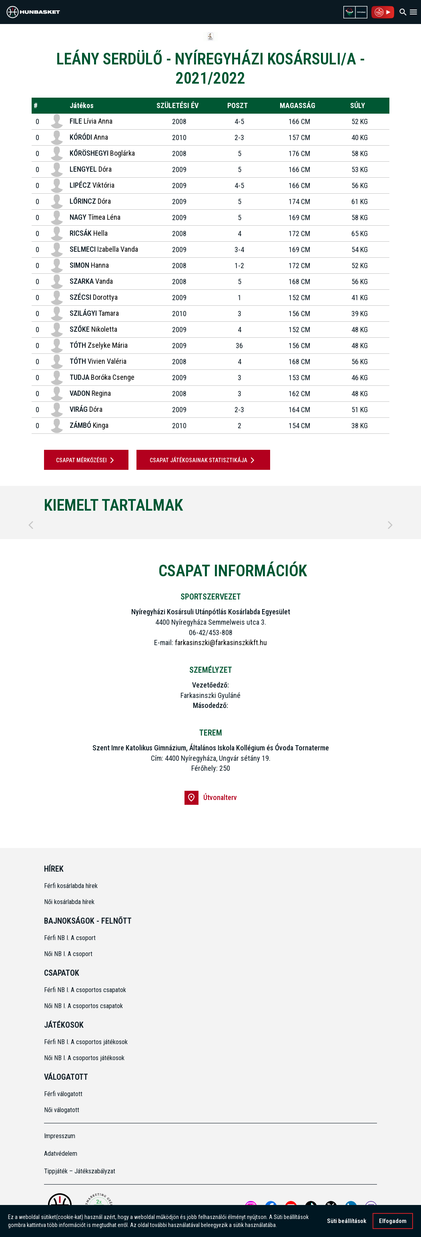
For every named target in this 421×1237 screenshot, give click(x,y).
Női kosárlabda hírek (69, 902)
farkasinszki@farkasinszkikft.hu (221, 642)
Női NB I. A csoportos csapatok (84, 1006)
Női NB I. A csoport (68, 954)
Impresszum (59, 1136)
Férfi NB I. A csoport (70, 938)
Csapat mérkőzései (86, 460)
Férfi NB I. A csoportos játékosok (86, 1042)
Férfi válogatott (63, 1094)
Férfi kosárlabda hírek (71, 886)
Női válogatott (61, 1110)
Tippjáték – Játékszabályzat (79, 1171)
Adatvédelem (60, 1153)
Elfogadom (393, 1221)
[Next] (390, 525)
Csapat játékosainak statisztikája (203, 460)
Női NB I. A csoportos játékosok (84, 1058)
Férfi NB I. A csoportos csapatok (86, 990)
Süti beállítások (346, 1221)
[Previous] (31, 525)
